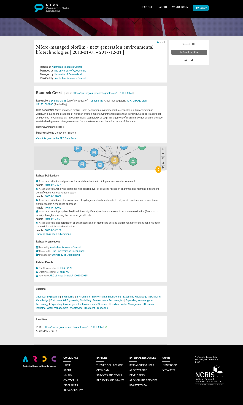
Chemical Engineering (48, 296)
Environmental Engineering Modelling (71, 300)
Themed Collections (109, 365)
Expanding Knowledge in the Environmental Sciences (80, 304)
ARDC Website (138, 370)
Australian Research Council (67, 66)
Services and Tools (109, 375)
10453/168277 (53, 219)
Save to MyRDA (189, 52)
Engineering (68, 296)
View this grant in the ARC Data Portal (56, 138)
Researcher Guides (141, 365)
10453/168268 (53, 230)
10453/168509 (53, 185)
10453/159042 (53, 207)
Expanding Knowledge (135, 296)
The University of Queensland (70, 70)
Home (66, 365)
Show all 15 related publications (53, 234)
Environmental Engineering (107, 296)
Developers (137, 375)
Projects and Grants (110, 380)
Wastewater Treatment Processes (89, 307)
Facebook (169, 365)
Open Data (103, 370)
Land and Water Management (126, 304)
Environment (83, 296)
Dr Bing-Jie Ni (59, 100)
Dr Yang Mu (97, 100)
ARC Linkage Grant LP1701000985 (68, 275)
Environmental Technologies (108, 300)
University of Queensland (68, 74)
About (163, 7)
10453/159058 (53, 196)
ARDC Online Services (143, 380)
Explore (148, 7)
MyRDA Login (180, 7)
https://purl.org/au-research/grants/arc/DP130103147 (103, 93)
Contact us (70, 380)
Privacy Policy (73, 390)
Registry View (138, 385)
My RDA (68, 375)
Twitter (169, 370)
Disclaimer (70, 385)
